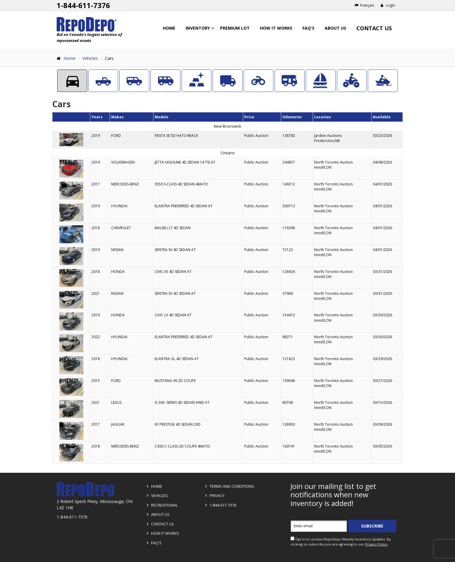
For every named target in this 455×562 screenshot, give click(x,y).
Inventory (198, 28)
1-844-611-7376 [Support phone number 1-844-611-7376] (83, 5)
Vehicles (90, 58)
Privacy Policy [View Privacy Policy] (376, 544)
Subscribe (372, 526)
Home (169, 28)
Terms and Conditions (228, 486)
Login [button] (387, 5)
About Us (335, 28)
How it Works (162, 533)
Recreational (161, 505)
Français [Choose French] (364, 5)
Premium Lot (235, 28)
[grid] (227, 288)
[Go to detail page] (71, 139)
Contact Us (374, 28)
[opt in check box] (292, 538)
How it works (276, 28)
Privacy (214, 495)
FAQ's (308, 28)
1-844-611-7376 (219, 505)
